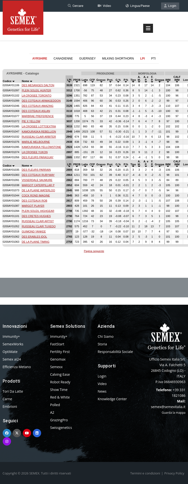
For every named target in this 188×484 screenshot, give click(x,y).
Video (104, 6)
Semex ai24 (12, 359)
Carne (7, 399)
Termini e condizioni (145, 473)
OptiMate (10, 351)
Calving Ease (60, 374)
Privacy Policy (174, 473)
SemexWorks (13, 344)
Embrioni (10, 406)
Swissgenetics (61, 427)
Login (170, 6)
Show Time (59, 389)
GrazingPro (59, 420)
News (102, 391)
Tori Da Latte (13, 391)
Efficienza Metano (17, 366)
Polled (55, 404)
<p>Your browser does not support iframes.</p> (94, 158)
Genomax (58, 359)
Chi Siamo (106, 336)
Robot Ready (60, 382)
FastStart (57, 344)
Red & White (60, 397)
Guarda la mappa (174, 413)
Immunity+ (11, 336)
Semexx (56, 366)
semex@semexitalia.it (168, 406)
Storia (102, 344)
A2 (52, 412)
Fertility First (60, 351)
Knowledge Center (112, 399)
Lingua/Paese (138, 6)
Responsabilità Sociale (115, 351)
